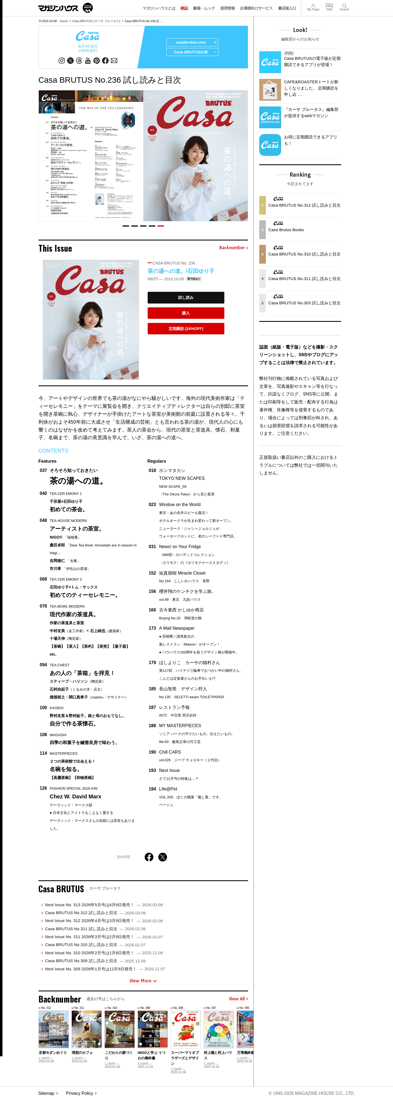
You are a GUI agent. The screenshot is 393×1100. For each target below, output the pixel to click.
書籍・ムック (204, 8)
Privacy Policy (79, 1093)
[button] (126, 226)
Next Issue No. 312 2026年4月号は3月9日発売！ (104, 920)
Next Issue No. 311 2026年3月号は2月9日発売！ (104, 937)
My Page (313, 5)
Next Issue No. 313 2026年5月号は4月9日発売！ (104, 904)
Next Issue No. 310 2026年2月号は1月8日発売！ (104, 952)
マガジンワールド (65, 8)
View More (143, 981)
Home (64, 21)
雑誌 (184, 8)
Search (344, 5)
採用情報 (227, 8)
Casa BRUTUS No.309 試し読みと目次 (95, 961)
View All (238, 999)
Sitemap (46, 1093)
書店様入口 (287, 8)
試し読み (185, 298)
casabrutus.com (196, 42)
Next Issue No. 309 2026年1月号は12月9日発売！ (105, 969)
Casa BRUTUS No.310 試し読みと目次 (95, 945)
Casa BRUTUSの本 (195, 52)
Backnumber (233, 248)
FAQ (329, 5)
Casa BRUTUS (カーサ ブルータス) (96, 21)
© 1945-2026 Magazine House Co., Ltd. (311, 1093)
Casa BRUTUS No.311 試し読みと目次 (95, 928)
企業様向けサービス (256, 8)
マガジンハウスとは (158, 8)
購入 (186, 313)
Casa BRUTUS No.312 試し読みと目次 (95, 912)
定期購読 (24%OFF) (186, 328)
